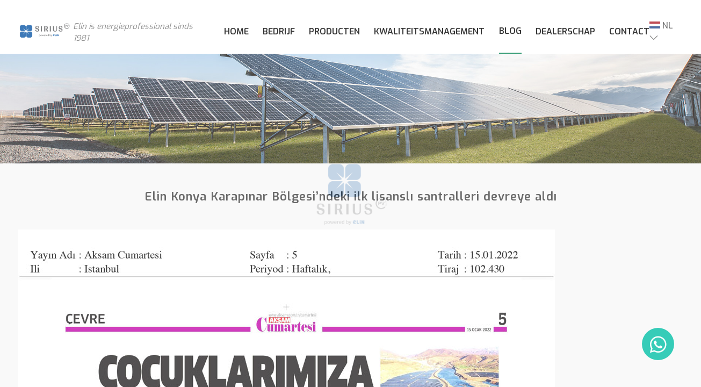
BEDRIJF (279, 31)
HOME (236, 31)
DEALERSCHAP (565, 31)
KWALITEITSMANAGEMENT (429, 31)
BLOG (510, 31)
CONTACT (629, 31)
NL (661, 25)
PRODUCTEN (334, 31)
